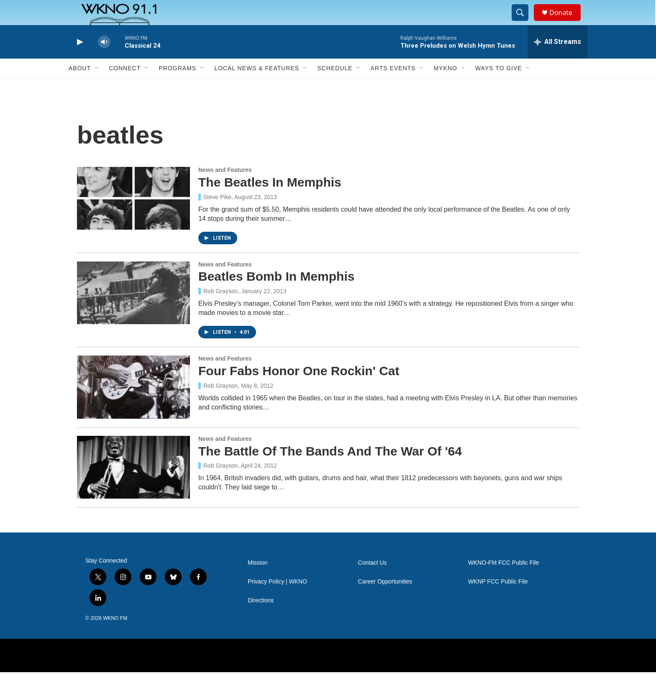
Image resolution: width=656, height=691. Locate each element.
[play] (79, 61)
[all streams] (557, 60)
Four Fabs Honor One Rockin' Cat (299, 390)
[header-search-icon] (523, 22)
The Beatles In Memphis (269, 201)
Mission (257, 581)
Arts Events (392, 87)
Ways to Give (498, 87)
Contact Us (372, 581)
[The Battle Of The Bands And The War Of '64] (133, 486)
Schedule (334, 87)
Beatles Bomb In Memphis (276, 295)
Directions (261, 619)
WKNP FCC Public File (498, 600)
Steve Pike (217, 215)
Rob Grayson (220, 310)
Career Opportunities (385, 600)
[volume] (104, 60)
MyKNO (445, 87)
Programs (177, 87)
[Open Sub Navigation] (97, 87)
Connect (125, 87)
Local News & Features (256, 87)
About (80, 87)
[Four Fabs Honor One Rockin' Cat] (133, 405)
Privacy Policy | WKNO (277, 600)
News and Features (225, 188)
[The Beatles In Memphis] (133, 217)
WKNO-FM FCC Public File (503, 581)
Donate (566, 22)
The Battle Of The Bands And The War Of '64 (330, 470)
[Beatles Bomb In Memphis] (133, 311)
